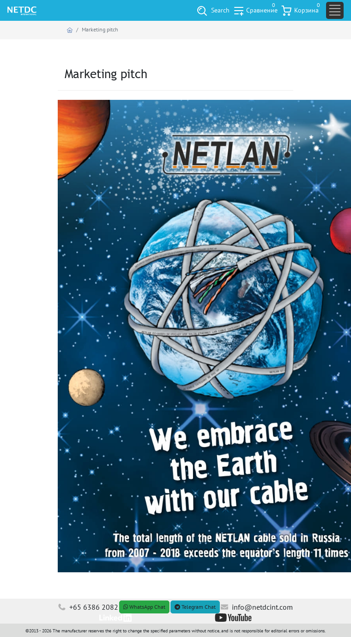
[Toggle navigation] (335, 10)
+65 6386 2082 (88, 607)
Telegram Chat (195, 606)
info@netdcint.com (257, 607)
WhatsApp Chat (144, 606)
